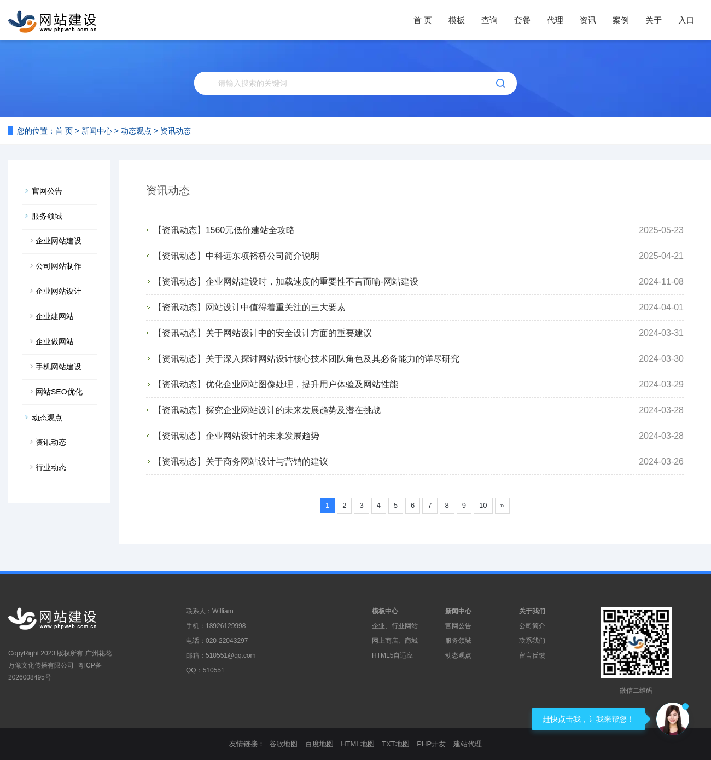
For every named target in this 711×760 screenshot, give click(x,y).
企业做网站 (55, 341)
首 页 (422, 20)
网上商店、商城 (395, 641)
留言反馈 (532, 655)
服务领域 (47, 216)
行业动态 (51, 467)
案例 (621, 20)
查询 (489, 20)
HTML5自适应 (392, 655)
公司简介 (532, 626)
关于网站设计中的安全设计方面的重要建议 (289, 333)
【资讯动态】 (179, 230)
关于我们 (532, 611)
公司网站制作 (58, 266)
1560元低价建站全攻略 (250, 230)
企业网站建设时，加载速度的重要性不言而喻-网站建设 (312, 281)
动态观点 (136, 130)
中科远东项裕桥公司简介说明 (262, 255)
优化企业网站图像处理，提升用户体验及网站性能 (302, 384)
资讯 (588, 20)
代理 (555, 20)
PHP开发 (431, 744)
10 (483, 505)
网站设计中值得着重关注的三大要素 (276, 307)
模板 (456, 20)
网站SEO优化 (59, 391)
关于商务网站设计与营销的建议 (267, 461)
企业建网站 (55, 316)
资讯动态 (175, 130)
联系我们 (532, 641)
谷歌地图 (283, 744)
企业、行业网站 (395, 626)
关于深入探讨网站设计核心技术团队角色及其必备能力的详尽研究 (332, 358)
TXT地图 (396, 744)
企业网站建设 (58, 240)
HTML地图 (357, 744)
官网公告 (47, 191)
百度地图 (319, 744)
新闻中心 (96, 130)
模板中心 (385, 611)
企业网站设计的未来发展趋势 (262, 435)
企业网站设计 (58, 291)
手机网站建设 (58, 366)
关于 (653, 20)
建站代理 (467, 744)
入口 (686, 20)
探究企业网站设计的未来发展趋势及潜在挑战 (293, 410)
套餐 (522, 20)
